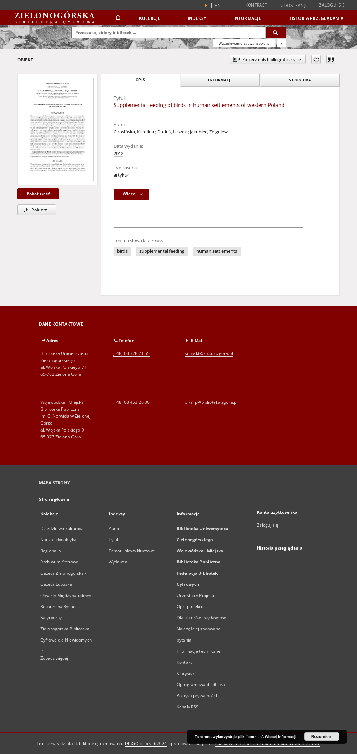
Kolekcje (149, 18)
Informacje (247, 18)
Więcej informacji (280, 736)
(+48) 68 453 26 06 (131, 402)
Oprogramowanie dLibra (201, 684)
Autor (114, 528)
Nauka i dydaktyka (58, 540)
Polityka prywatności (197, 696)
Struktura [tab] (300, 80)
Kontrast (256, 5)
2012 (118, 153)
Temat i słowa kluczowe (132, 551)
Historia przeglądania (315, 18)
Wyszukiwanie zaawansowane (244, 43)
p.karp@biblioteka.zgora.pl (211, 402)
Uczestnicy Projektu (196, 595)
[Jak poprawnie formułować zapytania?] (281, 43)
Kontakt (184, 662)
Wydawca (118, 562)
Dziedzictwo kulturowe (62, 528)
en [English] (218, 5)
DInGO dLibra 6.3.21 (146, 743)
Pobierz (34, 210)
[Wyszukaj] (276, 32)
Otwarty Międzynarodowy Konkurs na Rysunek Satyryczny (65, 606)
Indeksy (197, 18)
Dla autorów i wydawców (201, 618)
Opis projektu (190, 606)
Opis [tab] (140, 80)
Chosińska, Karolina (134, 132)
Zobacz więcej (54, 658)
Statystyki (186, 673)
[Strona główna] (118, 18)
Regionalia (50, 551)
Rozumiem (322, 736)
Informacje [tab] (220, 80)
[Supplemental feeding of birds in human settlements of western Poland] (57, 129)
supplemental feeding (161, 251)
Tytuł (114, 540)
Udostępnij (293, 5)
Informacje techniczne (199, 651)
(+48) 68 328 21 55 (131, 353)
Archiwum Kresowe (59, 562)
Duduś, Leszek (172, 132)
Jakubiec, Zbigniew (209, 132)
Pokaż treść (38, 194)
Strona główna (54, 499)
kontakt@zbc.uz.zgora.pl (209, 353)
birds (122, 251)
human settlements (216, 251)
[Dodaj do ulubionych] (316, 59)
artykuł (121, 175)
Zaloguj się (332, 5)
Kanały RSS (187, 707)
